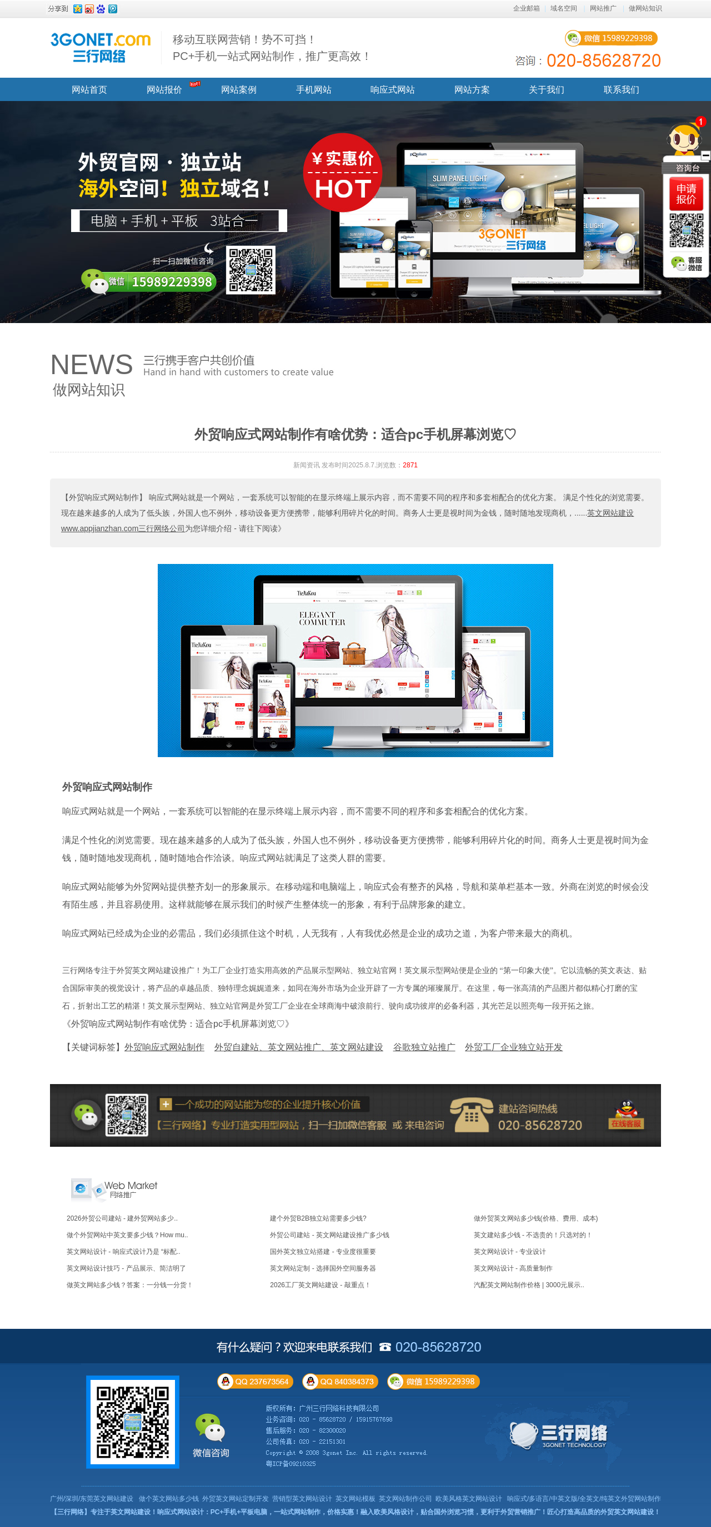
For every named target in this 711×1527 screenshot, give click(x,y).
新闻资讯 (306, 465)
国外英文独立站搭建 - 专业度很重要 (323, 1252)
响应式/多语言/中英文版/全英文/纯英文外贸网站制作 (584, 1499)
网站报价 (164, 89)
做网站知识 (645, 8)
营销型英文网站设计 (302, 1499)
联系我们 (621, 89)
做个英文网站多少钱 (169, 1499)
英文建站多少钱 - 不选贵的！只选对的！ (533, 1235)
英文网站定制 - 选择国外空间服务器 (323, 1268)
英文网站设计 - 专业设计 (510, 1252)
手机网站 (314, 89)
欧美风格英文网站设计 (468, 1499)
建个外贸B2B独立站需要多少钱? (318, 1218)
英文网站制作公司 (405, 1499)
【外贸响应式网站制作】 (104, 497)
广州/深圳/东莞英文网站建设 (92, 1499)
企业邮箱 (526, 8)
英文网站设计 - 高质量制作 (513, 1268)
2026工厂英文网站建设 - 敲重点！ (320, 1285)
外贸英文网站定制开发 (235, 1499)
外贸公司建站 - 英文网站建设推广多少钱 (329, 1235)
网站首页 (89, 89)
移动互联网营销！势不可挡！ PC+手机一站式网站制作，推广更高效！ (272, 47)
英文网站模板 (355, 1499)
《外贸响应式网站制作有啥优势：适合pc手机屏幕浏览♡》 (178, 1024)
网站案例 (239, 89)
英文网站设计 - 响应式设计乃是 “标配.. (124, 1252)
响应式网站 (392, 89)
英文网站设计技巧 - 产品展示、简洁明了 (126, 1268)
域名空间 (563, 8)
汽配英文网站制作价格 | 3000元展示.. (529, 1285)
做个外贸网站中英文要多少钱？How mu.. (127, 1235)
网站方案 (472, 89)
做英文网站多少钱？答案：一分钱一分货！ (130, 1285)
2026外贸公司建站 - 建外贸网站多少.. (122, 1218)
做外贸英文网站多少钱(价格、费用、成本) (536, 1218)
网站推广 (603, 8)
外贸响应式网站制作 (107, 787)
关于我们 (546, 89)
